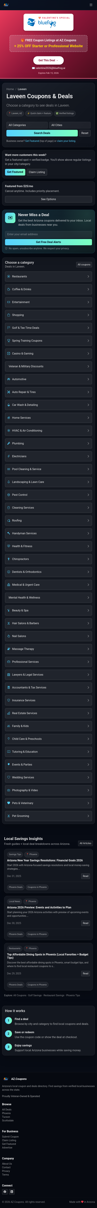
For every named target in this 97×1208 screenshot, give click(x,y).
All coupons (84, 264)
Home (10, 89)
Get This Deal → (48, 60)
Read (85, 876)
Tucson (6, 1116)
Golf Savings (35, 995)
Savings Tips (15, 854)
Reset (84, 133)
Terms (5, 1174)
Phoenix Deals (16, 887)
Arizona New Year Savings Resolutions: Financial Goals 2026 (45, 860)
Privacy (6, 1171)
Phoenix (6, 1113)
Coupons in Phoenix (37, 887)
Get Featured (32, 141)
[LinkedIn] (12, 1191)
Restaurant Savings (53, 995)
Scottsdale (8, 1120)
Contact (6, 1167)
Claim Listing (37, 172)
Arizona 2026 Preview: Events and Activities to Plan (39, 907)
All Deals (6, 1109)
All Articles (85, 843)
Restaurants (15, 948)
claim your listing (66, 141)
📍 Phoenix (31, 854)
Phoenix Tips (73, 995)
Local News (14, 901)
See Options (48, 199)
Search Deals (42, 133)
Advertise (7, 1147)
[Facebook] (5, 1191)
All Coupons (19, 995)
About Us (7, 1163)
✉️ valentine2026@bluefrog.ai (48, 68)
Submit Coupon (10, 1136)
